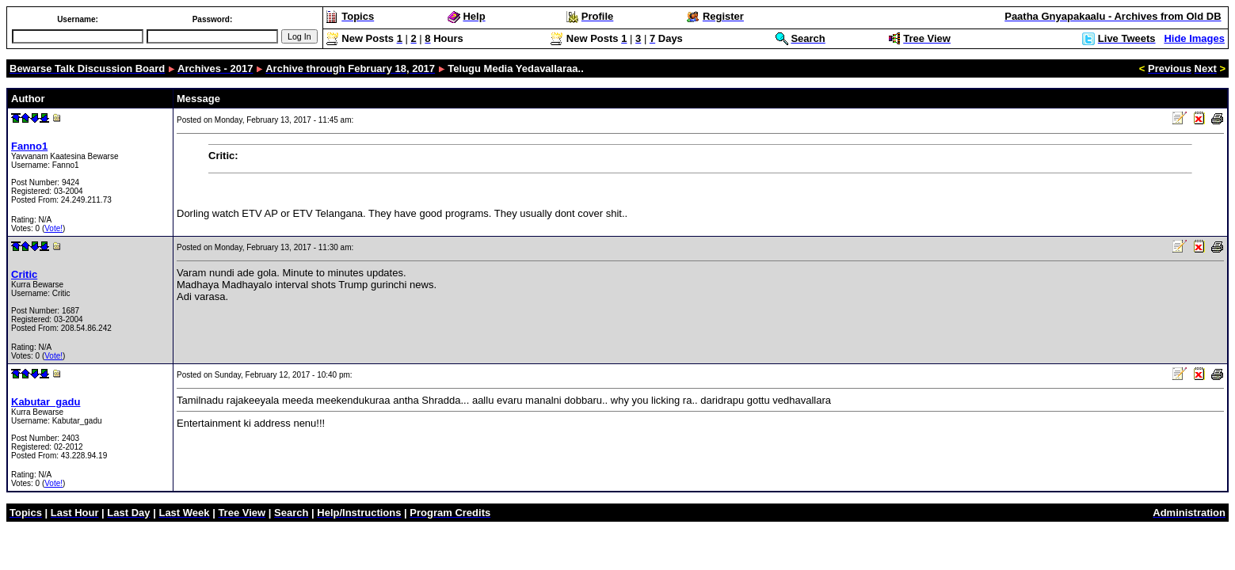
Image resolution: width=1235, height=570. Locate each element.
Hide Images (1194, 38)
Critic (24, 274)
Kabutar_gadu (45, 402)
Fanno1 (29, 146)
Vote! (53, 228)
